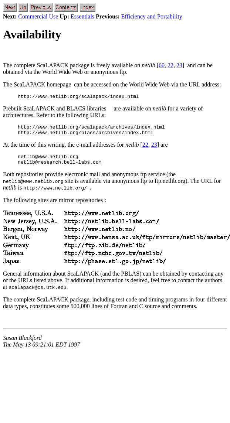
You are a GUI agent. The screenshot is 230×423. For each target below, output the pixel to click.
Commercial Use (38, 16)
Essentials (82, 16)
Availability (32, 34)
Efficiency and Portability (151, 16)
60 (162, 65)
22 (170, 65)
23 (179, 65)
